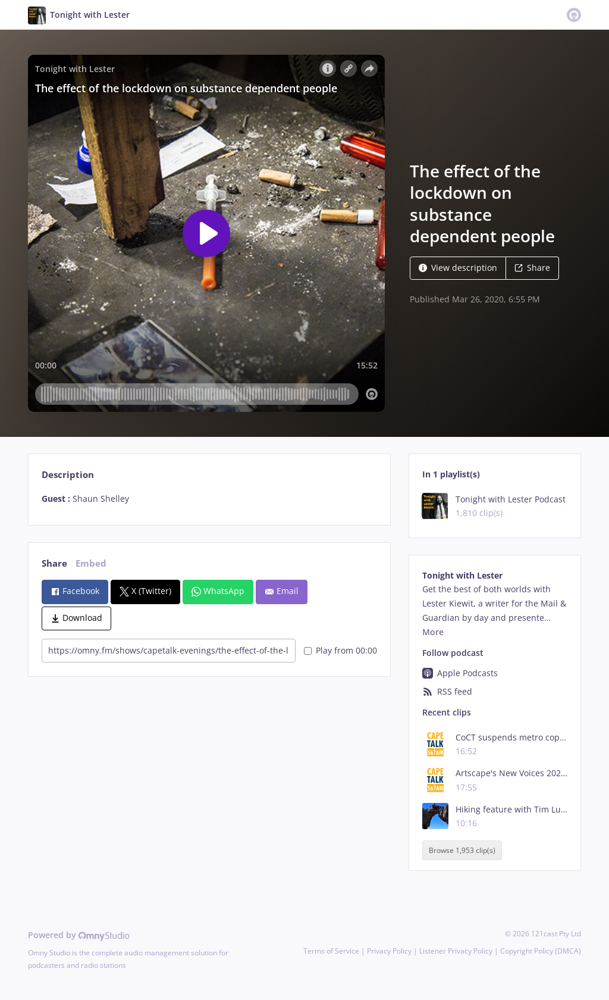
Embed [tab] (91, 563)
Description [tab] (68, 474)
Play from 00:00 (340, 650)
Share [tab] (54, 563)
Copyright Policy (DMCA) (540, 951)
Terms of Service (331, 951)
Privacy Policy (389, 951)
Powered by (79, 934)
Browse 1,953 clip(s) (462, 850)
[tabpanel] (209, 499)
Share (532, 267)
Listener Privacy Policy (455, 951)
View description (458, 267)
